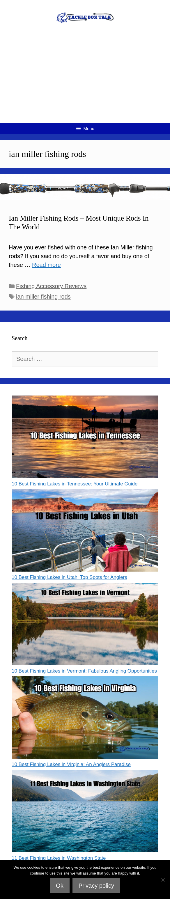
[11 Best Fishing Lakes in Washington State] (85, 812)
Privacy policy (96, 885)
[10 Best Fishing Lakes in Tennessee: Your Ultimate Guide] (85, 438)
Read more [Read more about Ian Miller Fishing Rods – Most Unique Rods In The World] (46, 265)
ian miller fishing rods (43, 296)
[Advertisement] (85, 79)
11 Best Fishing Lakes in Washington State (59, 858)
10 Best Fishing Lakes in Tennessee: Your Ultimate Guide (75, 484)
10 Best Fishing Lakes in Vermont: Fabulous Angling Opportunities (84, 671)
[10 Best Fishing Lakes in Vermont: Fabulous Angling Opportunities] (85, 625)
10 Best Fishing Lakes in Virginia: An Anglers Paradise (71, 764)
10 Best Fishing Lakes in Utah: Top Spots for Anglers (69, 577)
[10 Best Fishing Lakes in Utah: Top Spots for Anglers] (85, 531)
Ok (59, 885)
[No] (163, 880)
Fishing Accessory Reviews (51, 286)
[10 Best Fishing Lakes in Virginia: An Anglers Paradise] (85, 718)
